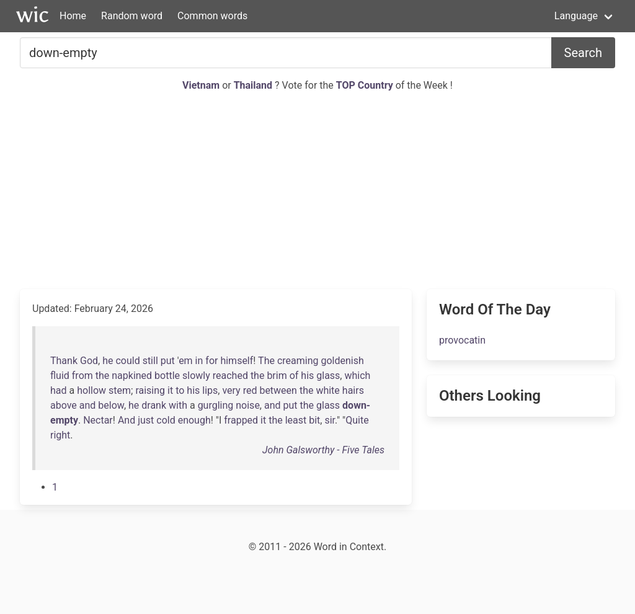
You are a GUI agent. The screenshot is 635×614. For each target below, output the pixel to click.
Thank (64, 361)
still (150, 361)
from (82, 375)
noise (248, 405)
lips (210, 390)
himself (236, 361)
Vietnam (202, 85)
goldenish (342, 361)
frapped (241, 420)
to (179, 390)
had (58, 390)
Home (73, 16)
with (178, 405)
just (146, 420)
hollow (91, 390)
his (307, 375)
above (63, 405)
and (87, 405)
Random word (131, 16)
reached (230, 375)
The (266, 361)
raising (150, 390)
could (127, 361)
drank (153, 405)
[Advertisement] (317, 191)
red (250, 390)
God (89, 361)
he (107, 361)
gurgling (216, 405)
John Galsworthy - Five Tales (323, 450)
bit (314, 420)
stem (120, 390)
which (357, 375)
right (60, 435)
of (294, 375)
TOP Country (364, 85)
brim (276, 375)
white (327, 390)
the (102, 375)
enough (194, 420)
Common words (212, 16)
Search (583, 52)
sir (329, 420)
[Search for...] (286, 52)
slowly (196, 375)
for (211, 361)
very (231, 390)
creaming (298, 361)
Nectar (98, 420)
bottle (167, 375)
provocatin (462, 340)
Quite (356, 420)
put (168, 361)
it (170, 390)
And (126, 420)
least (296, 420)
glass (328, 375)
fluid (59, 375)
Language (576, 16)
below (111, 405)
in (199, 361)
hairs (353, 390)
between (278, 390)
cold (165, 420)
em (186, 361)
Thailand (254, 85)
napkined (132, 375)
